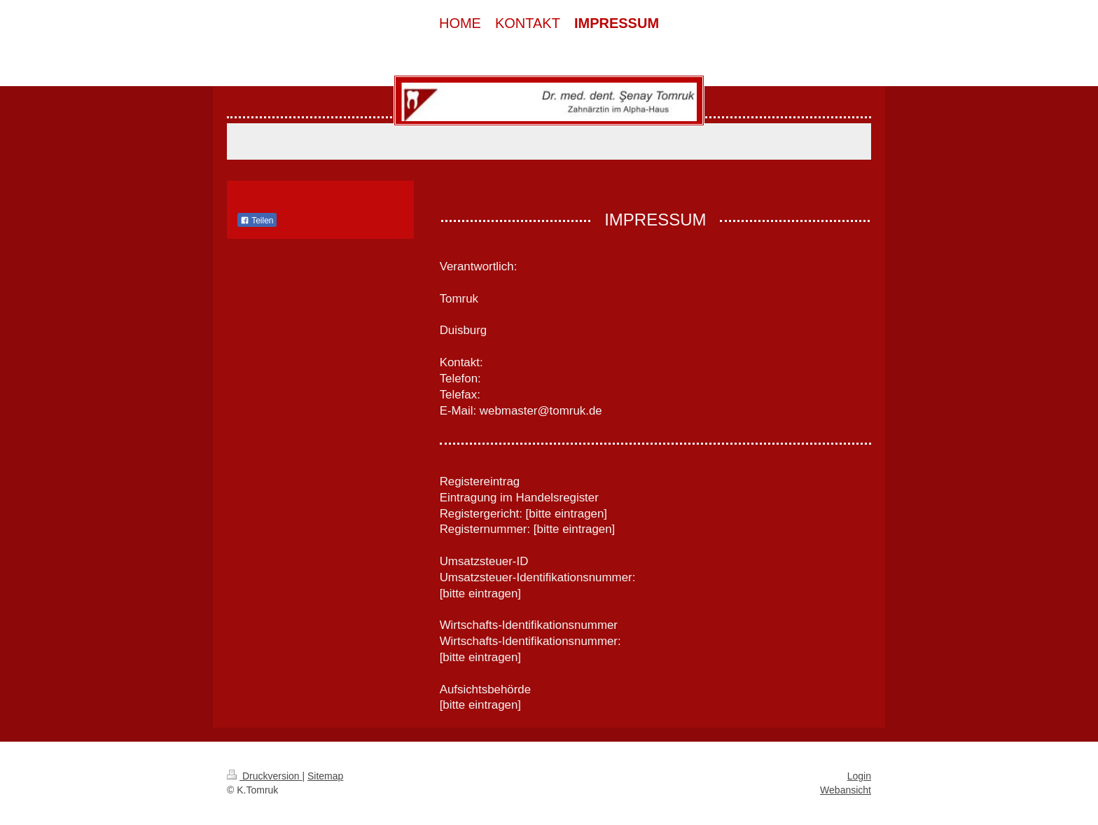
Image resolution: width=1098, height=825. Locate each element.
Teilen (256, 221)
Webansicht (845, 790)
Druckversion (264, 776)
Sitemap (325, 776)
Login (859, 776)
